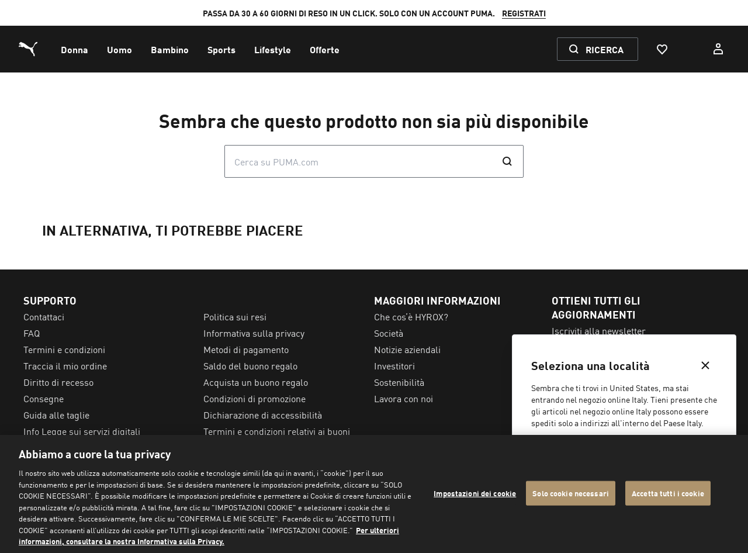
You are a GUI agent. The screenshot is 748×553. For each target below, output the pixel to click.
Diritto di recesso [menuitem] (58, 382)
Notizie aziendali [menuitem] (407, 349)
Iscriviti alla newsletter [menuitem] (599, 330)
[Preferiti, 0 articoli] (661, 49)
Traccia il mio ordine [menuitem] (65, 365)
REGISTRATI (524, 13)
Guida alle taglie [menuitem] (56, 414)
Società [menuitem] (388, 333)
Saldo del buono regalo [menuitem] (250, 365)
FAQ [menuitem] (31, 333)
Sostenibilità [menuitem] (399, 382)
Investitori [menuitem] (394, 365)
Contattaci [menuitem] (43, 316)
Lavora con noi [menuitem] (403, 398)
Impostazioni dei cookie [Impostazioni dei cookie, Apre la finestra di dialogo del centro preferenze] (475, 493)
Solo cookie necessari (570, 493)
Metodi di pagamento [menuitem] (246, 349)
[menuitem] (74, 49)
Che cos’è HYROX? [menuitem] (411, 316)
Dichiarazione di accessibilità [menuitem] (262, 414)
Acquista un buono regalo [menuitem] (255, 382)
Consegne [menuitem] (43, 398)
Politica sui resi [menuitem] (234, 316)
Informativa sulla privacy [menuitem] (253, 333)
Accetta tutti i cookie (668, 493)
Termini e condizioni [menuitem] (64, 349)
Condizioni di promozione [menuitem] (254, 398)
